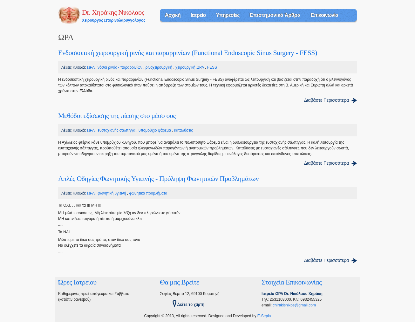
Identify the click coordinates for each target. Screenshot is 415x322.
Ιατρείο (198, 15)
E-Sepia (264, 316)
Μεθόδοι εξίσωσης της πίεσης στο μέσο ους (117, 116)
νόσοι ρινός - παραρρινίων (120, 67)
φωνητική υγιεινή (112, 193)
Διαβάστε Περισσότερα (326, 100)
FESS (212, 67)
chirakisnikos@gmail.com (294, 305)
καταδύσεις (183, 130)
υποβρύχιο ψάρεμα (155, 130)
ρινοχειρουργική (159, 67)
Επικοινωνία (324, 15)
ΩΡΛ (90, 67)
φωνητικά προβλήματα (148, 193)
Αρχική (172, 15)
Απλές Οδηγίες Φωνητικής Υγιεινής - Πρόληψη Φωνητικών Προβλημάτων (158, 178)
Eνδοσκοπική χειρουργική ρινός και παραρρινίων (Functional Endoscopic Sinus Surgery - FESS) (187, 53)
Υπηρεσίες (227, 15)
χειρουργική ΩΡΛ (189, 67)
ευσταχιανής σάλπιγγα (116, 130)
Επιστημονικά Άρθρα (275, 15)
